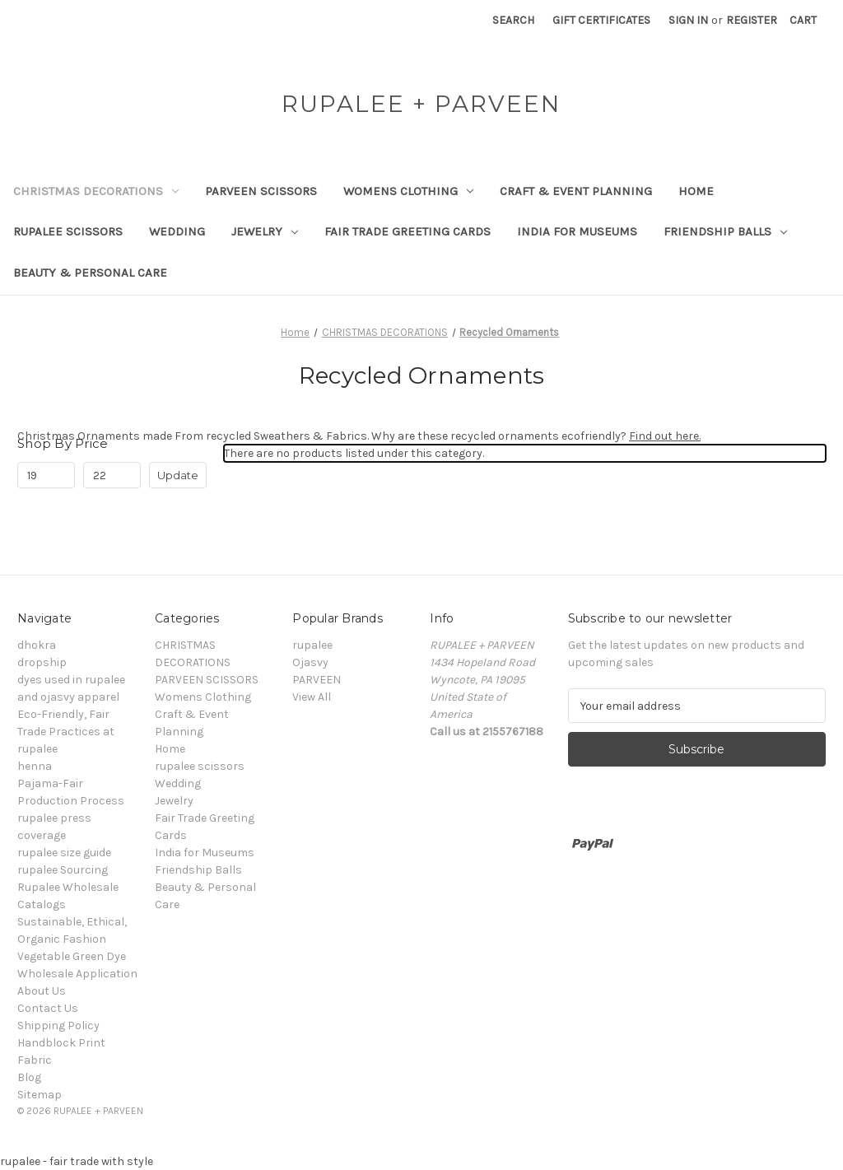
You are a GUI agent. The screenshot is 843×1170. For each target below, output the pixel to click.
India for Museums (577, 231)
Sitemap (39, 1095)
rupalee (312, 645)
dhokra (36, 645)
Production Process (70, 801)
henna (34, 766)
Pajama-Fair (50, 783)
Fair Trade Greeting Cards (407, 231)
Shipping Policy (58, 1025)
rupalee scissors (68, 231)
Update (177, 475)
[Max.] (112, 475)
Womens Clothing (408, 191)
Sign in (688, 20)
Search (513, 20)
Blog (29, 1077)
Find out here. (665, 436)
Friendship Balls (725, 231)
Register (751, 20)
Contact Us (47, 1008)
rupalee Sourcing (62, 870)
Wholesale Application (77, 974)
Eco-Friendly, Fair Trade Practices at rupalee (65, 731)
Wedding (177, 231)
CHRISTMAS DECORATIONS (96, 191)
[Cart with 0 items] (803, 20)
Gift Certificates (601, 20)
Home (696, 191)
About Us (41, 991)
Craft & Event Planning (576, 191)
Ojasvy (310, 662)
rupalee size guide (64, 853)
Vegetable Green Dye (71, 956)
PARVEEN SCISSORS (261, 191)
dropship (42, 662)
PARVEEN (316, 680)
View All (311, 697)
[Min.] (46, 475)
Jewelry (264, 231)
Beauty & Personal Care (90, 272)
